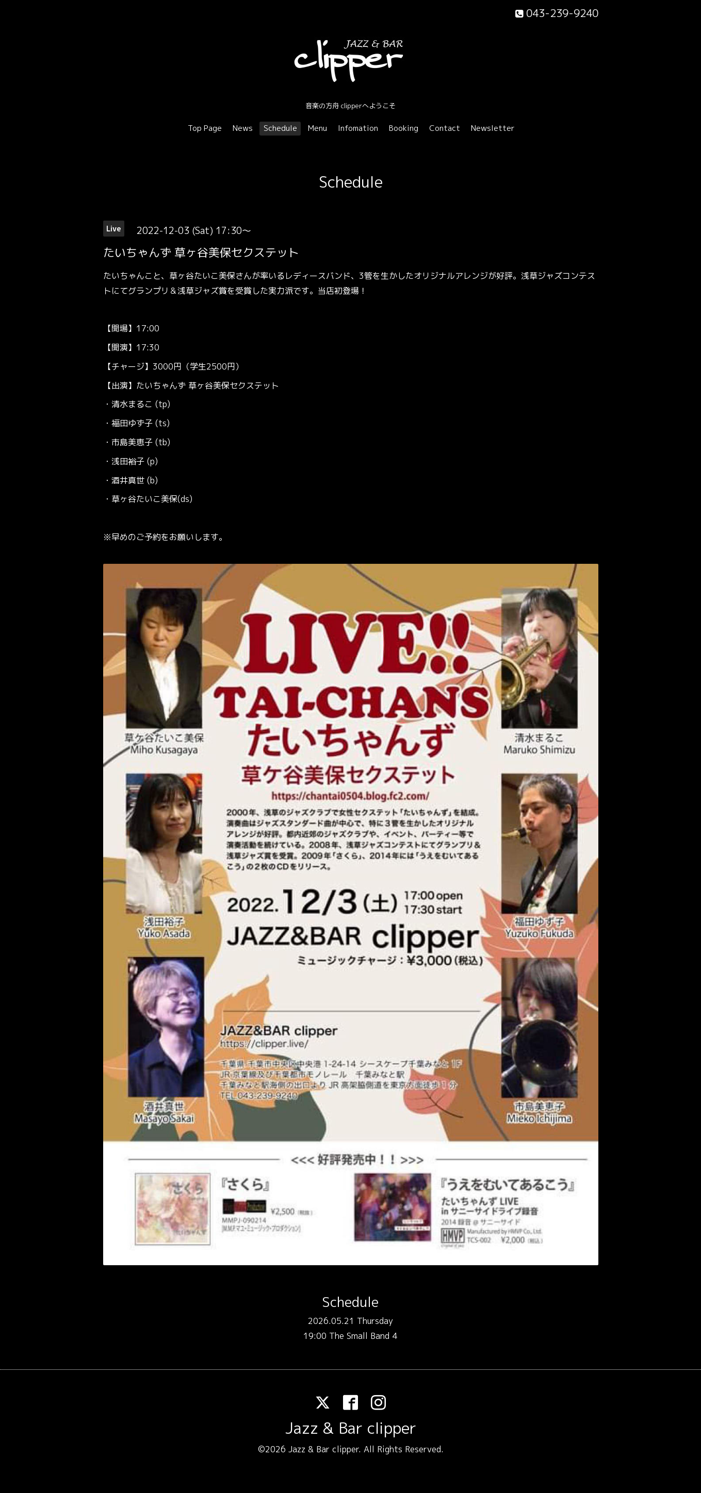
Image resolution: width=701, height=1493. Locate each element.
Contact (444, 128)
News (243, 128)
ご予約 (148, 537)
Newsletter (493, 128)
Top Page (205, 128)
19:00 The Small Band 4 (350, 1335)
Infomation (358, 128)
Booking (403, 128)
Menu (317, 128)
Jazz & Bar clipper (350, 1428)
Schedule (280, 128)
